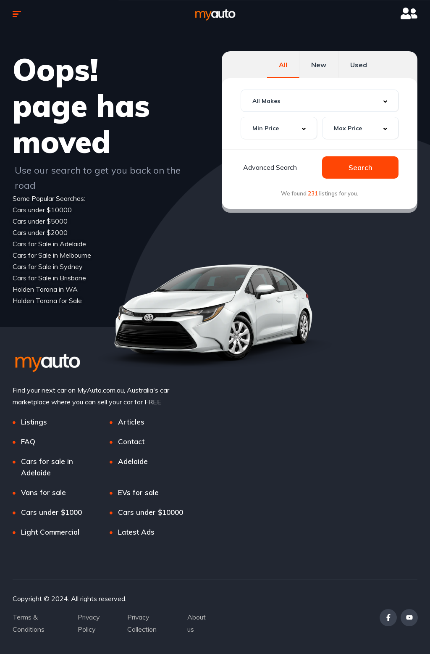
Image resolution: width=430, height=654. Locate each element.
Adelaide (133, 461)
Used (358, 65)
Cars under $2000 (40, 232)
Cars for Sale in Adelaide (49, 244)
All (283, 65)
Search (360, 167)
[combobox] (320, 101)
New (318, 65)
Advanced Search (270, 167)
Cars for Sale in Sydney (48, 266)
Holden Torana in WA (45, 289)
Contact (131, 441)
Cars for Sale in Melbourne (52, 255)
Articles (131, 421)
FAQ (28, 441)
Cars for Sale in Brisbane (49, 278)
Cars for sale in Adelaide (47, 467)
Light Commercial (50, 531)
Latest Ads (136, 531)
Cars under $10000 (42, 210)
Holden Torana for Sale (47, 300)
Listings (34, 421)
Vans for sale (43, 492)
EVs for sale (138, 492)
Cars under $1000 (51, 512)
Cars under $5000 (40, 221)
